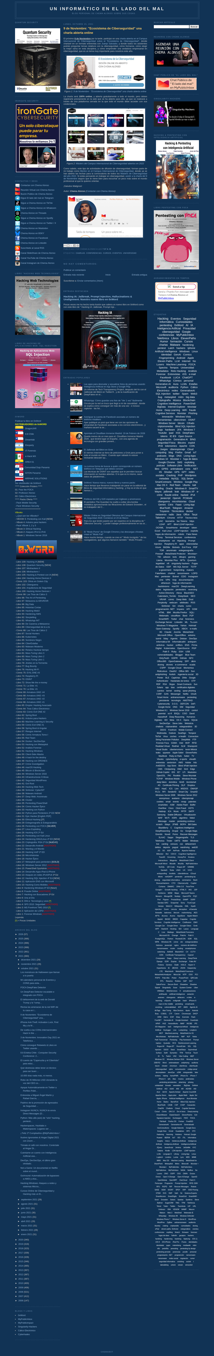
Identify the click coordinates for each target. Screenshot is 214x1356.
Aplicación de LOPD (33, 911)
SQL (196, 939)
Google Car (160, 926)
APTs (157, 916)
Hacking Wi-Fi (32, 669)
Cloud (192, 501)
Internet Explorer (176, 406)
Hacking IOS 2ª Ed (34, 832)
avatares (176, 798)
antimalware (177, 468)
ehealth (192, 759)
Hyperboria (161, 968)
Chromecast (186, 1014)
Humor (164, 341)
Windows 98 (173, 1216)
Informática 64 (163, 641)
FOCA (191, 364)
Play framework (185, 1040)
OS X (178, 720)
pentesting (166, 325)
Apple (190, 357)
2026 (21, 934)
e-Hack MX (25, 456)
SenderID (172, 792)
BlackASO (179, 952)
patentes (192, 802)
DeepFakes (189, 433)
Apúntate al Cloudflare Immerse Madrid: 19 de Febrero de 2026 (114, 433)
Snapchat (174, 903)
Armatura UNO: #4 (36, 692)
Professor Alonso (27, 493)
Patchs (183, 935)
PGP (194, 648)
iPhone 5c (184, 1076)
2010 (21, 1283)
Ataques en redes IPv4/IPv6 (38, 875)
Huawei (159, 1138)
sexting (177, 691)
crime (176, 942)
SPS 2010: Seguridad (34, 904)
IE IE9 (173, 436)
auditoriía (192, 1222)
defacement (190, 844)
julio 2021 (26, 1208)
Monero (159, 896)
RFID (194, 743)
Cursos (107, 253)
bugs (160, 429)
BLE (167, 678)
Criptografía (164, 400)
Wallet (185, 841)
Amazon (188, 508)
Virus (165, 736)
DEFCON (184, 704)
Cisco (171, 808)
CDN (161, 955)
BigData (161, 406)
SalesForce (161, 984)
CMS (160, 769)
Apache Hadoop (188, 851)
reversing (192, 589)
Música (177, 400)
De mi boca (181, 1111)
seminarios (186, 880)
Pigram (166, 900)
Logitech (159, 1157)
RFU (158, 1187)
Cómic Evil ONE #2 (36, 712)
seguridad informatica (167, 1262)
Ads (195, 762)
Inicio (108, 274)
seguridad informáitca (171, 880)
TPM (183, 1203)
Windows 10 (161, 459)
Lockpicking (183, 1030)
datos (158, 589)
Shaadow (184, 984)
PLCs (157, 792)
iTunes (183, 1242)
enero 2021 (27, 1234)
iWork (160, 877)
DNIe (184, 678)
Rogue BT (170, 1046)
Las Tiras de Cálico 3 (37, 594)
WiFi (184, 410)
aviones (161, 997)
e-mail (192, 374)
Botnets (176, 547)
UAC (160, 521)
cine (161, 580)
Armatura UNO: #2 (36, 698)
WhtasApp (162, 1216)
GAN (166, 694)
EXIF (172, 1017)
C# (187, 952)
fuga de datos (190, 459)
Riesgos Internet (33, 731)
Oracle (169, 488)
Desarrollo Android (34, 845)
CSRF (159, 694)
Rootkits (176, 775)
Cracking (171, 475)
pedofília (165, 1248)
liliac (174, 1079)
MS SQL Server (181, 567)
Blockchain (189, 400)
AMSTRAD (188, 700)
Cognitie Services (188, 1108)
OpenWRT (173, 1180)
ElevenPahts (191, 753)
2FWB (175, 824)
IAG (190, 890)
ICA (169, 811)
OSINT (28, 679)
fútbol (192, 818)
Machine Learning (176, 364)
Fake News (191, 534)
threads (168, 1085)
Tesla (172, 870)
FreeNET (158, 1020)
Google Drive (172, 926)
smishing (180, 1262)
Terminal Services (173, 537)
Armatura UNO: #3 (36, 695)
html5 (181, 782)
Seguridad (190, 707)
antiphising (185, 1063)
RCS (174, 1043)
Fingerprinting (166, 357)
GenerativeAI (187, 390)
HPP (157, 929)
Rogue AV (160, 1046)
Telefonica (159, 841)
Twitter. (173, 1206)
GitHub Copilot (162, 772)
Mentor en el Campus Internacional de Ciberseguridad (107, 171)
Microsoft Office (165, 635)
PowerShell (189, 403)
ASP (169, 851)
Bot (167, 854)
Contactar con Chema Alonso (35, 185)
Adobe (188, 762)
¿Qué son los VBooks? (27, 516)
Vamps (161, 906)
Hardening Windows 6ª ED (37, 888)
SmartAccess (161, 1196)
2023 (21, 947)
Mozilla (181, 864)
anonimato (171, 550)
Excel (157, 531)
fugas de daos (164, 1235)
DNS (179, 455)
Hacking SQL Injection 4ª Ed (39, 878)
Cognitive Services (165, 413)
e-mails (193, 628)
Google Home (164, 707)
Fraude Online (31, 891)
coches (173, 736)
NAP (183, 1037)
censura (174, 844)
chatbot (171, 573)
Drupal (175, 831)
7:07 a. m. (107, 249)
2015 (21, 1261)
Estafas (193, 384)
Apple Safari (178, 753)
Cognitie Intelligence (172, 922)
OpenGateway (175, 661)
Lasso (186, 929)
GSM (194, 609)
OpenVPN (187, 896)
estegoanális (187, 1072)
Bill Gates (192, 824)
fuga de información (182, 583)
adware (166, 557)
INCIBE (189, 1023)
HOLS (183, 965)
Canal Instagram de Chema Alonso (38, 263)
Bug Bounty (31, 666)
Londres (168, 1157)
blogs (171, 455)
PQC (195, 896)
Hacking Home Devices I (38, 591)
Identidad (166, 354)
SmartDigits (172, 1196)
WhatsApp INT (32, 620)
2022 (21, 951)
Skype (172, 684)
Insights (160, 1141)
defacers (180, 997)
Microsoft (161, 387)
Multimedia (162, 733)
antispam (192, 641)
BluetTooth (161, 1105)
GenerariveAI (164, 1125)
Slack (173, 1050)
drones (169, 664)
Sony (183, 903)
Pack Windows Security (27, 506)
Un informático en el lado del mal (107, 8)
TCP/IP (159, 779)
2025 (21, 938)
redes (175, 390)
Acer (158, 1092)
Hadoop (162, 811)
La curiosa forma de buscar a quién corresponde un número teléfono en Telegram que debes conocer (113, 467)
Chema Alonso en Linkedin (30, 243)
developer (184, 527)
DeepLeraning (193, 1111)
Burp (156, 1014)
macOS (175, 586)
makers (190, 570)
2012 (21, 1274)
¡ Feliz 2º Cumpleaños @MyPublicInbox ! (40, 1133)
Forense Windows (33, 914)
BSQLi (177, 713)
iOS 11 (194, 1239)
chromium (173, 1066)
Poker (174, 978)
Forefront (172, 730)
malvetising (177, 1245)
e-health (182, 736)
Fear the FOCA (26, 489)
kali (194, 485)
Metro (177, 1164)
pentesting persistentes (168, 1082)
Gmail (188, 452)
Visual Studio (162, 749)
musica (181, 1079)
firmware (185, 1232)
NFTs (182, 560)
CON (192, 446)
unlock (173, 1265)
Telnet (159, 1206)
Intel (181, 743)
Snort (157, 1200)
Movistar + (175, 459)
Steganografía (182, 837)
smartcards (189, 1004)
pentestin (178, 877)
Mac (157, 576)
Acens (172, 916)
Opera (186, 720)
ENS (187, 645)
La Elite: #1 (32, 685)
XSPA (174, 818)
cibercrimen (180, 419)
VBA (169, 1209)
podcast (160, 465)
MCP (161, 1033)
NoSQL (162, 867)
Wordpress (190, 475)
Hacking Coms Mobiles (36, 884)
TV (193, 756)
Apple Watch (192, 916)
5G (164, 851)
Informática (192, 1138)
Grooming (171, 857)
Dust (191, 599)
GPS (177, 472)
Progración (169, 1183)
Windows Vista (183, 416)
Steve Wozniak (189, 775)
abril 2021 (26, 1221)
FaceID (162, 857)
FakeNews (160, 573)
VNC (175, 1056)
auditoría (173, 387)
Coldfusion (187, 922)
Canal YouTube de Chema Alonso (37, 258)
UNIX (178, 870)
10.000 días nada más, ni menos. (36, 1075)
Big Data (29, 604)
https (191, 521)
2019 (21, 1244)
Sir (181, 1193)
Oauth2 (173, 671)
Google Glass (185, 926)
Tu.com (193, 622)
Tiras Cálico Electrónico (38, 708)
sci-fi (170, 713)
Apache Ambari (175, 1092)
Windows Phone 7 (163, 1219)
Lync (182, 1157)
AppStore (181, 916)
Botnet (176, 576)
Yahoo (183, 625)
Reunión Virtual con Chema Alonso (37, 190)
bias (173, 687)
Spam (185, 393)
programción (179, 1255)
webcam (173, 602)
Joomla (177, 632)
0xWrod (159, 1089)
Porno (175, 834)
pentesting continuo (186, 821)
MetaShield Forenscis (184, 971)
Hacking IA (32, 561)
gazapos (182, 1235)
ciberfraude (193, 1066)
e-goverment (165, 570)
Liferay (176, 1154)
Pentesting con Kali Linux (37, 835)
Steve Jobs (177, 723)
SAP (185, 981)
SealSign (182, 733)
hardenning (168, 1239)
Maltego (170, 932)
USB (187, 651)
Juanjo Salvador (109, 43)
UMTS (177, 841)
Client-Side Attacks (34, 754)
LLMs (184, 384)
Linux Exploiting (33, 829)
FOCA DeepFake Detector (33, 987)
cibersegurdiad (161, 1069)
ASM (172, 805)
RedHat (175, 746)
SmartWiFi (164, 619)
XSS (178, 433)
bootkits (172, 873)
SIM (181, 707)
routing (180, 948)
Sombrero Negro (33, 640)
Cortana (162, 886)
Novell (167, 834)
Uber (196, 988)
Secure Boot (173, 984)
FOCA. (192, 1118)
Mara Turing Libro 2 (34, 656)
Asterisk (195, 1010)
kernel (169, 691)
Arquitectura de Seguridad (39, 588)
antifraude (163, 994)
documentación (186, 580)
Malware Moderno (34, 646)
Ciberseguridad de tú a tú (37, 627)
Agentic (174, 638)
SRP (184, 1190)
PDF (195, 547)
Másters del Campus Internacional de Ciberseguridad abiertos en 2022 (110, 163)
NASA (183, 1170)
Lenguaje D (167, 1154)
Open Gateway (163, 628)
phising (190, 1082)
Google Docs (191, 1128)
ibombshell (191, 782)
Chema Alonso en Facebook (34, 238)
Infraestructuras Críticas (36, 777)
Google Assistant (182, 1020)
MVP (187, 743)
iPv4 (192, 495)
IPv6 (160, 446)
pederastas (190, 1079)
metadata (164, 478)
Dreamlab (25, 439)
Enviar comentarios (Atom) (90, 280)
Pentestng (173, 1040)
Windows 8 (180, 488)
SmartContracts (163, 482)
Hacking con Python (35, 809)
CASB (170, 1105)
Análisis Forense (33, 747)
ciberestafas (192, 544)
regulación (184, 1258)
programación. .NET (164, 1255)
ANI (177, 1089)
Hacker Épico (31, 858)
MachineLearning (171, 1033)
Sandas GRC (162, 903)
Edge (192, 769)
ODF (168, 567)
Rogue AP (181, 867)
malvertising (186, 913)
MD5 (188, 1157)
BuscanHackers (162, 883)
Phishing (192, 413)
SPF (187, 661)
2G (159, 851)
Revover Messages (181, 1187)
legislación (168, 589)
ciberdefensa (183, 873)
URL (194, 1206)
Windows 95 (166, 942)
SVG (164, 1193)
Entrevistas (174, 374)
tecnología (176, 700)
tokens (163, 436)
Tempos (174, 367)
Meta (172, 720)
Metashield (188, 632)
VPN (168, 580)
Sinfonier (166, 606)
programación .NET (165, 609)
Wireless (178, 482)
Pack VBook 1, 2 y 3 (26, 525)
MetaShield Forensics (185, 932)
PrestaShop (176, 900)
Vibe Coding (183, 1056)
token (194, 527)
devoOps (171, 1072)
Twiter (166, 1206)
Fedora (161, 965)
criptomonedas (165, 426)
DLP (183, 785)
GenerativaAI (189, 1125)
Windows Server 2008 (165, 795)
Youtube (162, 433)
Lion (177, 788)
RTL (162, 981)
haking (165, 1076)
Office (186, 514)
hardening (188, 344)
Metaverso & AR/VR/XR (36, 601)
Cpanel (191, 955)
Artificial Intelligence (166, 351)
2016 (21, 1257)
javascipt (168, 945)
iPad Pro (176, 1242)
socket (188, 1262)
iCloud (193, 873)
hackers (181, 348)
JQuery (159, 1147)
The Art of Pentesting (35, 597)
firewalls (158, 913)
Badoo (166, 1102)
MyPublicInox (161, 1170)
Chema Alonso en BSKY (29, 233)
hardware (170, 429)
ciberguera (171, 997)
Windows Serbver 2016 (175, 1059)
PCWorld (187, 498)
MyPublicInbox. (187, 1167)
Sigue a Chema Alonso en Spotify (37, 218)
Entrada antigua (139, 274)
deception (183, 909)
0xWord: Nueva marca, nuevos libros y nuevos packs (109, 482)
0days (167, 824)
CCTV (192, 952)
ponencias (176, 1252)
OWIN (185, 1174)
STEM (158, 1193)
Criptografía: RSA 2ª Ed (36, 842)
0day (165, 638)
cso (181, 844)
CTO (173, 883)
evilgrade (177, 1001)
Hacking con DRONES (36, 761)
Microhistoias (161, 1037)
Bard (185, 615)
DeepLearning (188, 586)
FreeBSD (189, 1121)
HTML (162, 612)
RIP (170, 1187)
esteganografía (186, 550)
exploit (191, 442)
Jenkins (178, 1147)
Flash (193, 1017)
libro (157, 468)
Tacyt (194, 514)
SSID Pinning (193, 1190)
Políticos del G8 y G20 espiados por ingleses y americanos (112, 499)
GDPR (174, 658)
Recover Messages (188, 834)
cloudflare (175, 615)
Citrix (170, 504)
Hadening (160, 1134)
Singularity (166, 988)
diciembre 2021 (29, 959)
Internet (186, 361)
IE (169, 968)
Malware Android (33, 793)
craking (165, 1226)
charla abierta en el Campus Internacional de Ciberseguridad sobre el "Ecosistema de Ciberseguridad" (105, 39)
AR (182, 1089)
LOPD (194, 573)
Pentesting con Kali (36, 519)
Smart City (183, 792)
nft (168, 563)
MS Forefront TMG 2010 (36, 907)
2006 (21, 1300)
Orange (175, 935)
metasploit (170, 397)
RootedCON (181, 939)
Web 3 (169, 1213)
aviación (190, 994)
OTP (193, 681)
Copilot (193, 883)
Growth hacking (171, 890)
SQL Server (187, 478)
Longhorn (193, 1030)
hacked (184, 495)
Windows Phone (189, 779)
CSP (176, 1105)
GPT (184, 472)
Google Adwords (177, 1128)
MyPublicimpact (25, 1323)
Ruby (173, 651)
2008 (21, 1292)
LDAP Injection (181, 531)
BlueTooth (165, 508)
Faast (178, 504)
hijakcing (187, 1239)
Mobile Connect (186, 730)
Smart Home (162, 697)
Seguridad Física (166, 442)
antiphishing (161, 674)
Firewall (159, 553)
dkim (193, 661)
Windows (184, 351)
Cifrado (190, 423)
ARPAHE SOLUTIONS (31, 478)
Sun (193, 671)
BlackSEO (189, 593)
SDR (190, 939)
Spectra (163, 367)
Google (186, 331)
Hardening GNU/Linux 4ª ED (39, 839)
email (168, 802)
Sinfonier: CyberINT (34, 790)
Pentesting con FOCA (35, 826)
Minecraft (185, 1164)
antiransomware (178, 697)
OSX (191, 974)
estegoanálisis (185, 726)
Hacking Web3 (32, 611)
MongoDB (168, 896)
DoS (186, 769)
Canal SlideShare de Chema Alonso (38, 253)
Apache (183, 446)
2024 (21, 943)
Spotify (176, 628)
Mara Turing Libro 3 (34, 653)
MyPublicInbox (25, 1319)
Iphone (191, 348)
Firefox (178, 452)
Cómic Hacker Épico (35, 806)
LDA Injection (177, 1151)
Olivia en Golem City (38, 581)
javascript (165, 498)
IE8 (180, 929)
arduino (191, 635)
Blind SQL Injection (185, 426)
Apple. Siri (193, 1095)
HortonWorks (173, 1023)
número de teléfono (189, 945)
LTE (161, 971)
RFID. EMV (193, 1183)
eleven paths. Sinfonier (169, 1229)
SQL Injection (163, 393)
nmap (183, 802)
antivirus (160, 645)
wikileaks (184, 602)
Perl (159, 900)
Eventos (117, 253)
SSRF (192, 900)
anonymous (164, 798)
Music (176, 811)
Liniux (194, 1154)
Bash (195, 880)
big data (190, 397)
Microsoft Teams (188, 893)
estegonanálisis (191, 942)
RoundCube (181, 1046)
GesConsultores (163, 1128)
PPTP (183, 811)
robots (181, 534)
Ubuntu (186, 485)
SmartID (194, 792)
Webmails (164, 615)
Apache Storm (161, 1095)
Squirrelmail (192, 1050)
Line (174, 1030)
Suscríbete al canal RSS (32, 248)
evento (176, 802)
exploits (194, 531)
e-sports (183, 759)
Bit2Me (166, 547)
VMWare (160, 991)
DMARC (171, 886)
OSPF (172, 1174)
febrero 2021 (27, 1230)
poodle (185, 1252)
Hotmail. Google (190, 1134)
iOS (184, 374)
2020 (21, 1239)
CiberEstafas (31, 643)
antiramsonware (180, 1222)
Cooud (157, 1111)
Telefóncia (191, 1203)
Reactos (169, 981)
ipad (171, 433)
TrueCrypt (191, 903)
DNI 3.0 (172, 1111)
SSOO (166, 1050)
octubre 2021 (27, 968)
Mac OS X (162, 485)
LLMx (159, 1154)
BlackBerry (163, 828)
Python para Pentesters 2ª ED (39, 813)
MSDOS (184, 788)
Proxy (160, 537)
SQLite (194, 720)
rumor (192, 1258)
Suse (175, 988)
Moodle (173, 864)
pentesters (181, 589)
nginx (176, 945)
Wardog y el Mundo (34, 849)
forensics (189, 619)
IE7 (178, 772)
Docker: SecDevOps (35, 741)
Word (165, 1063)
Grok (195, 926)
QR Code (171, 867)
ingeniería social (185, 674)
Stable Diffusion (175, 815)
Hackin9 (164, 929)
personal (188, 380)
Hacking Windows (34, 751)
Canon (177, 1014)
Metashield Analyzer (163, 974)
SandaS (164, 870)
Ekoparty (24, 445)
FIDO (186, 1118)
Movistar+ (192, 553)
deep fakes (162, 782)
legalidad (160, 563)
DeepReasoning (162, 831)
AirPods (176, 851)
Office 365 (184, 671)
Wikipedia (179, 906)
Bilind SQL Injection (188, 1102)
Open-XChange (183, 1177)
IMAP (182, 1023)
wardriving (185, 847)
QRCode (194, 978)
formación (176, 341)
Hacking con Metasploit (36, 744)
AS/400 (188, 1089)
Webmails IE (188, 1213)
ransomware (183, 573)
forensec (194, 1232)
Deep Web (181, 599)
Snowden (164, 1200)
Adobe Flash (182, 805)
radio (171, 514)
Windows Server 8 (179, 1219)
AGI (166, 1089)
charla (181, 606)
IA (192, 325)
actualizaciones (189, 991)
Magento (173, 860)
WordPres (161, 1222)
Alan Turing (167, 1010)
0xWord (22, 1315)
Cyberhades (24, 1334)
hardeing (158, 1239)
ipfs (169, 1079)
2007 (21, 1296)
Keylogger (167, 1030)
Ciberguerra (32, 584)
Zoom (166, 909)
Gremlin (159, 834)
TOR (161, 550)
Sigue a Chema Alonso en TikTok (37, 203)
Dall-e (166, 1017)
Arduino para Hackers (35, 718)
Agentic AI (193, 1007)
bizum (157, 1066)
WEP (192, 1056)
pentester (165, 576)
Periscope (158, 1183)
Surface (159, 1053)
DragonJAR (25, 428)
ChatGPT (187, 377)
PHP (180, 475)
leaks (158, 753)
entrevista (160, 762)
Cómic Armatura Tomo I (36, 734)
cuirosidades (185, 1226)
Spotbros (189, 1200)
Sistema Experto (191, 1193)
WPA (157, 942)
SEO (193, 596)
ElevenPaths (188, 338)
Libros (175, 338)
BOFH (183, 824)
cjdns (171, 1069)
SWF (170, 1193)
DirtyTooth (164, 658)
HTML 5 (183, 890)
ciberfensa (183, 1066)
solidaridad (159, 1085)
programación (164, 439)
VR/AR (162, 599)
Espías (174, 961)
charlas (80, 253)
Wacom (191, 1209)
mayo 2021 (26, 1217)
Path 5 (166, 651)
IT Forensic (25, 450)
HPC (188, 1131)
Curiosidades (184, 321)
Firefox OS (172, 1121)
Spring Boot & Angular (36, 728)
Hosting (173, 929)
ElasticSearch (175, 1115)
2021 (21, 956)
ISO (179, 1138)
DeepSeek (183, 596)
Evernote (185, 1017)
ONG (175, 707)
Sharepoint (192, 746)
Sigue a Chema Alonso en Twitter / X (38, 223)
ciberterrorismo (176, 749)
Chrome (171, 518)
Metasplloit (169, 1164)
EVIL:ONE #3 (33, 672)
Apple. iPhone (162, 1098)
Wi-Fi (167, 818)
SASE (157, 1190)
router (172, 948)
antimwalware (174, 1063)
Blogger (179, 654)
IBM (169, 612)
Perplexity (162, 602)
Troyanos (164, 511)
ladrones (167, 913)
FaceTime (190, 886)
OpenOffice (180, 635)
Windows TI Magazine (167, 625)
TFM (181, 1053)
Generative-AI (163, 384)
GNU (157, 788)
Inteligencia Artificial (169, 328)
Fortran (181, 1121)
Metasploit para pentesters (42, 862)
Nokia (194, 1037)
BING (193, 439)
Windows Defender (187, 1216)
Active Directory (166, 593)
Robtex (178, 981)
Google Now (161, 1131)
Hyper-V (191, 965)
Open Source (185, 436)
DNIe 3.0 (180, 886)
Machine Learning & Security (39, 721)
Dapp (169, 958)
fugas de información (165, 534)
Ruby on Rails (175, 756)
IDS (173, 772)
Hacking (162, 318)
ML (186, 622)
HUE (164, 1023)
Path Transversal (161, 1040)
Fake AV (192, 961)
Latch (171, 348)
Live (163, 932)
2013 (21, 1270)
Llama (159, 560)
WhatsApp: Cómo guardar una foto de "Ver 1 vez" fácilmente (113, 400)
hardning (178, 1239)
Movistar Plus (171, 560)
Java (178, 514)
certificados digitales (186, 687)
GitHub (183, 658)
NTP (184, 974)
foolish (172, 674)
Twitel (174, 619)
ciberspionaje (188, 798)
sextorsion (171, 762)
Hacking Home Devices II (39, 578)
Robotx (193, 1187)
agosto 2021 (27, 1204)
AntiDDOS (160, 766)
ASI (195, 1089)
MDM (170, 893)
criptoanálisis (171, 726)
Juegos (164, 449)
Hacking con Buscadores (36, 894)
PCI (196, 974)
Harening (169, 1134)
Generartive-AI (176, 1125)
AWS (180, 762)
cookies (160, 802)
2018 (21, 1248)
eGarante (193, 909)
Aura (175, 384)
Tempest (192, 733)
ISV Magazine (160, 1027)
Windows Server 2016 (36, 535)
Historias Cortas (33, 607)
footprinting (179, 570)
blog (171, 452)
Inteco (167, 1141)
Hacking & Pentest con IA (39, 575)
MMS (159, 1160)
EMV (196, 922)
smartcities (163, 805)
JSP (195, 890)
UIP (189, 1206)
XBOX (185, 628)
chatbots (159, 726)
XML (187, 906)
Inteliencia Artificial (179, 1141)
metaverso (160, 514)
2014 (21, 1266)
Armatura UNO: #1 (36, 702)
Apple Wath (183, 1095)
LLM (177, 361)
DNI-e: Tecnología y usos (36, 901)
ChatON (161, 1108)
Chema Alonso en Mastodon (31, 228)
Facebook (165, 377)
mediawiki (187, 1245)
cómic (171, 599)
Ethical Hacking (33, 529)
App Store (171, 766)
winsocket (189, 1265)
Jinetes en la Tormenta (36, 663)
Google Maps (191, 831)
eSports (168, 1001)
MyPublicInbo (174, 1167)
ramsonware (190, 1255)
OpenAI (177, 498)
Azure (158, 547)
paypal (175, 847)
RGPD (164, 1187)
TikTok (158, 736)
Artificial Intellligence (176, 1098)
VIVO (190, 870)
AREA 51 (24, 462)
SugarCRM (169, 1203)
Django (160, 961)
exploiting (189, 462)
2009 (21, 1287)
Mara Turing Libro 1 (34, 659)
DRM (159, 1017)
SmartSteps (181, 1050)
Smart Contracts (184, 684)
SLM (183, 746)
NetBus (190, 1170)
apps (181, 544)
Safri (176, 1193)
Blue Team (190, 654)
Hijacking (181, 540)
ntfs (158, 1248)
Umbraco (161, 1209)
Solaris (172, 1200)
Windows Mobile (172, 779)
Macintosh (169, 971)
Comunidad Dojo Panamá (32, 467)
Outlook (172, 733)
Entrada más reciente (74, 274)
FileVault (163, 1121)
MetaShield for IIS (186, 1033)
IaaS (169, 1027)
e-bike (189, 997)
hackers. (191, 1235)
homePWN (174, 1076)
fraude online (171, 495)
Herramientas (164, 419)
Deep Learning (172, 410)
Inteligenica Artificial (171, 1144)
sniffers (179, 645)
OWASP (194, 788)
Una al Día (29, 898)
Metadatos (163, 370)
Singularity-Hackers (27, 1326)
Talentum (160, 517)
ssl (173, 540)
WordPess (192, 1219)
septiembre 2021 (29, 1199)
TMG (177, 1203)
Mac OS (166, 1160)
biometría (169, 521)
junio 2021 (26, 1212)
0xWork (195, 1085)
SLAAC (162, 837)
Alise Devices (178, 1010)
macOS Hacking (33, 767)
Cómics (177, 380)
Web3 (194, 393)
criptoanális (174, 1226)
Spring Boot (31, 715)
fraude (192, 410)
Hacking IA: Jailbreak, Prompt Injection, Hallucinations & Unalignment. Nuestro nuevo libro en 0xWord (98, 298)
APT (169, 524)
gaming (191, 557)
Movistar (181, 413)
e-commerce (181, 664)
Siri (174, 606)
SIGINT (170, 1190)
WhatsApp (165, 380)
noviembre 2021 (29, 964)
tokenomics (171, 446)
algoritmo (183, 818)
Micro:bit (177, 974)
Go (181, 831)
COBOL (164, 1014)
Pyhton (170, 939)
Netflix (185, 694)
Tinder (169, 841)
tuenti (158, 638)
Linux (195, 351)
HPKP (158, 1023)
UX (184, 870)
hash (185, 1001)
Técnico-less (191, 518)
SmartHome (172, 527)
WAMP (184, 1209)
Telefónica (163, 338)
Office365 (161, 661)
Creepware (160, 958)
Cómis (164, 1111)
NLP (188, 1037)
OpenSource (183, 648)
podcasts (161, 455)
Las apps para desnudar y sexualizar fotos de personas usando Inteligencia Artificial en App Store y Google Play (114, 385)
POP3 (157, 978)
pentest (161, 348)
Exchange (183, 961)
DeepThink (192, 958)
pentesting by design (188, 1248)
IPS (195, 1023)
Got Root (29, 783)
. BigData (186, 1085)
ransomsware (162, 948)
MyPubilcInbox (192, 864)
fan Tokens (182, 521)
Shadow (193, 984)
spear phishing (189, 691)
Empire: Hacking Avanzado (38, 705)
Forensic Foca (162, 743)
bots (175, 557)
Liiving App (185, 1154)
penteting (179, 1004)
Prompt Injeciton (181, 1183)
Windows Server (167, 423)
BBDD (175, 919)
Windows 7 (189, 429)
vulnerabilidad (170, 1007)
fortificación (190, 465)
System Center (186, 988)
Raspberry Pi (31, 676)
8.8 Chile (24, 434)
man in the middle (165, 1004)
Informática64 (178, 641)
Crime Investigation (34, 764)
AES (195, 913)
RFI (164, 792)
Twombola (181, 1206)
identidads (160, 1245)
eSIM (179, 1072)
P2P (191, 615)
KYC (194, 1147)
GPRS (165, 468)
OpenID (194, 1177)
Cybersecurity (163, 704)
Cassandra (191, 1105)
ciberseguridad (171, 331)
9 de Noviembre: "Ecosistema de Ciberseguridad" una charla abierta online (103, 30)
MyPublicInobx (173, 1037)
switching (161, 952)
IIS (160, 472)
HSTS (191, 808)
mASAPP (169, 877)
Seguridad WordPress (36, 780)
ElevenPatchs (187, 1115)
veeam (180, 1265)
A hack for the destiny (35, 757)
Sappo (170, 837)
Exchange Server (163, 622)
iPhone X (162, 1079)
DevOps (193, 638)
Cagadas (184, 919)
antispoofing (162, 873)
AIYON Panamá (28, 473)
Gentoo (169, 965)
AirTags (157, 1010)
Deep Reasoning (176, 717)
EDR (167, 961)
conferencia (190, 537)
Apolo (188, 1010)
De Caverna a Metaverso (37, 624)
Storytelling (30, 617)
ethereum (165, 583)
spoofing (159, 488)
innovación (167, 416)
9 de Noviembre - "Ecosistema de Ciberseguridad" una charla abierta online (110, 91)
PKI (169, 775)
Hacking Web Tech (34, 787)
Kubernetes (31, 637)
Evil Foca (186, 547)
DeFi (193, 704)
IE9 (165, 720)
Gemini (162, 504)
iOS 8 (157, 1242)
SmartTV (193, 488)
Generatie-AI (168, 1020)
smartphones (190, 948)
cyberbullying (172, 759)
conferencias (94, 253)
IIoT (173, 1138)
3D (195, 726)
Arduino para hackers (36, 522)
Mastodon (192, 772)
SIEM (163, 1190)
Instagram (193, 576)
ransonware (162, 1258)
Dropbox (191, 785)
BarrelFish (174, 1102)
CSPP (163, 668)
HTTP (180, 518)
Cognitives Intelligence (184, 828)
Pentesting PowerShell (36, 803)
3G (160, 632)
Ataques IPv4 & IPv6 (36, 532)
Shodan (168, 472)
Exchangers (177, 1118)
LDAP (162, 524)
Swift (166, 1053)
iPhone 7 (193, 1076)
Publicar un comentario (75, 270)
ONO (166, 1174)
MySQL (175, 478)
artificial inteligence (177, 994)
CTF (170, 1014)
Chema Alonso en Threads (30, 213)
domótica (173, 782)
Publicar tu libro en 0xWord (28, 421)
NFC (191, 658)
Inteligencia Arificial (181, 1027)
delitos (158, 847)
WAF (160, 818)
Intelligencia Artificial (188, 1144)
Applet (160, 919)
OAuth (193, 694)
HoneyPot (182, 857)
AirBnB (170, 952)
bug (160, 397)
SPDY (178, 1190)
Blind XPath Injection (188, 766)
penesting (174, 1248)
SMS (179, 462)
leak (177, 491)
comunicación (180, 1069)
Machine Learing (177, 1160)
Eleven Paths (165, 361)
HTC (194, 1131)
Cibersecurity (183, 883)
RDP (158, 684)
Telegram (177, 508)
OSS (179, 1174)
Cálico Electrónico (27, 496)
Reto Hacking (178, 370)
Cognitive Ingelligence (187, 854)
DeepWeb (185, 739)
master (172, 821)
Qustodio (167, 1043)
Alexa (179, 593)
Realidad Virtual (163, 746)
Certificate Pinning (171, 785)
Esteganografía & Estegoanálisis (41, 822)
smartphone (164, 540)
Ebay (178, 1017)
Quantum (191, 560)
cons (187, 468)
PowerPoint (183, 978)
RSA (165, 684)
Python (184, 387)
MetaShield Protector (175, 553)
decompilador (161, 1072)
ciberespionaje (177, 449)
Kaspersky (191, 968)
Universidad (129, 253)
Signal (157, 988)
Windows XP (187, 491)
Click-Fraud (181, 808)
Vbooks (160, 759)
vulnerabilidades (165, 654)
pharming (182, 1082)
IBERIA (167, 1138)
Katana (160, 1151)
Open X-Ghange (169, 1177)
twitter (176, 393)
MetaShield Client (186, 860)
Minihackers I (33, 571)
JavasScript (168, 1147)
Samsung (161, 815)
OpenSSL (161, 775)
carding (165, 844)
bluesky (157, 1226)
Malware (175, 344)
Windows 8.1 (162, 710)
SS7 (191, 981)
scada (192, 664)
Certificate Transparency (175, 955)
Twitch (168, 1056)
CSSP (182, 1105)
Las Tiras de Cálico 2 (37, 630)
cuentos (160, 691)
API (188, 609)
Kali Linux (167, 531)
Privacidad (189, 328)
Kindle (167, 1151)
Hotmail (192, 625)
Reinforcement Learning (187, 1043)
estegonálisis (185, 1229)
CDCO (173, 854)
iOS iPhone (166, 1242)
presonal (193, 1252)
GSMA (174, 743)
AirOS (164, 1092)
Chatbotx (169, 1108)
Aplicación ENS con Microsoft (39, 881)
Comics (187, 354)
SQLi (191, 612)
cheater (164, 1066)
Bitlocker (159, 854)
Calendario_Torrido (166, 596)
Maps (177, 893)
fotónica (159, 945)
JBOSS (175, 968)
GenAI (177, 354)
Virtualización (190, 815)
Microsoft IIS (164, 935)
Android (181, 357)
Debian (183, 638)
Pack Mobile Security (26, 502)
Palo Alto (165, 978)
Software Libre (174, 465)
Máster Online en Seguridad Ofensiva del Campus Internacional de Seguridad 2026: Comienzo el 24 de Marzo (114, 516)
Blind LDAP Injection (183, 524)
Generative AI (181, 439)
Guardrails (194, 1020)
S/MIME (191, 867)
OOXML (160, 527)
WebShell (178, 1213)
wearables (177, 1085)
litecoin (176, 913)
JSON (182, 968)
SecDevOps (164, 723)
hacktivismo (163, 586)
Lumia (176, 1157)
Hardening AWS (33, 614)
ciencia (174, 909)
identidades (193, 1242)
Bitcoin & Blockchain (35, 770)
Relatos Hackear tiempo (37, 650)
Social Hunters (32, 633)
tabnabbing (164, 1265)
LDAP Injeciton (189, 1151)
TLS (192, 837)
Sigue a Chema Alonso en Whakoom (38, 208)
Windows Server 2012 (36, 865)
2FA (179, 429)
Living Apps (190, 455)
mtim (194, 1245)
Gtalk (176, 965)
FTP (194, 739)
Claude (168, 632)
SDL (189, 1046)
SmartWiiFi (193, 1196)
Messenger (176, 694)
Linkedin (178, 622)
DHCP (195, 1014)
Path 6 (190, 935)
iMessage (162, 821)
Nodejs (177, 896)
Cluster (28, 800)
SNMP (185, 900)
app (167, 687)
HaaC (164, 788)
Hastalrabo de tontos (180, 681)
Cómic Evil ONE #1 (34, 725)
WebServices (172, 991)
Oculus (192, 1174)
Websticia (189, 723)
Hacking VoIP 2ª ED (35, 852)
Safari (186, 756)
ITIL (184, 1138)
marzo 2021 (27, 1225)
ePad (157, 1229)
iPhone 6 (192, 1001)
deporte (166, 847)
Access (165, 916)
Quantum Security (35, 565)
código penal (192, 1069)
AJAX (172, 1089)
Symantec (173, 1053)
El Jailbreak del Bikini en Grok (98, 449)
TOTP (193, 567)
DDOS (163, 730)
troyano (180, 609)
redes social (173, 1258)
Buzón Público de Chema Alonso (36, 194)
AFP (179, 1007)
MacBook (163, 756)
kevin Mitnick (191, 749)
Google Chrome (166, 462)
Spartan (180, 1200)
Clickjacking (170, 769)
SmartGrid (183, 1196)
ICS (170, 788)
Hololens (178, 1134)
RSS (193, 602)
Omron (158, 1177)
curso (188, 606)
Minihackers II (33, 568)
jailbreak (168, 491)
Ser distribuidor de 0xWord (28, 483)
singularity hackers (181, 563)
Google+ (159, 890)
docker (189, 511)
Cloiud (177, 1108)
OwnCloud (183, 1180)
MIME (194, 1157)
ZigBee (169, 1222)
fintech (177, 1232)
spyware (166, 753)
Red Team (30, 738)
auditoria (195, 1063)
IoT (194, 452)
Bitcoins (182, 442)
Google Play (191, 482)
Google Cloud (174, 668)
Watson (162, 1213)
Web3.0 (169, 906)
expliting (170, 1232)
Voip (174, 580)
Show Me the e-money (36, 682)
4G (159, 785)
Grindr (171, 1131)
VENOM (176, 1209)
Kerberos (162, 893)
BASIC (168, 919)
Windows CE (160, 1059)
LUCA (176, 377)
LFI (184, 772)
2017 (21, 1252)
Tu (163, 1056)
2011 (21, 1279)
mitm (181, 397)
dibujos (182, 557)
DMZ (179, 769)
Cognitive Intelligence (169, 403)
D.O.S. (175, 704)
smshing (158, 1007)
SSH (181, 651)
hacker (170, 645)
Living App (189, 504)
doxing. (195, 1226)
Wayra (158, 491)
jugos (168, 1245)
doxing (160, 664)
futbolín (174, 1235)
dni (181, 942)
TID (159, 557)
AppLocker (173, 1095)
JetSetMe (186, 1147)
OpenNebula (162, 1180)
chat (181, 619)
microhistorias (179, 501)
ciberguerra (164, 501)
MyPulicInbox (173, 1170)
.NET (195, 468)
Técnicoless (178, 511)
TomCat (188, 1053)
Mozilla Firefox (180, 612)
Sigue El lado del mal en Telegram (34, 198)
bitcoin (181, 423)
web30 (195, 847)
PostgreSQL (160, 939)
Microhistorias (32, 855)
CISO (184, 713)
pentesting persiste (163, 1252)
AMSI (186, 1007)
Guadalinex (180, 1131)
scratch (159, 824)
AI (187, 325)
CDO (183, 576)
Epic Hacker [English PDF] (38, 816)
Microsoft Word (161, 864)
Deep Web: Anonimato (36, 796)
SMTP (191, 811)
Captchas (176, 678)
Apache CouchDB (189, 1092)
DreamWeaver (161, 1115)
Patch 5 (192, 1180)
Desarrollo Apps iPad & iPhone (40, 871)
